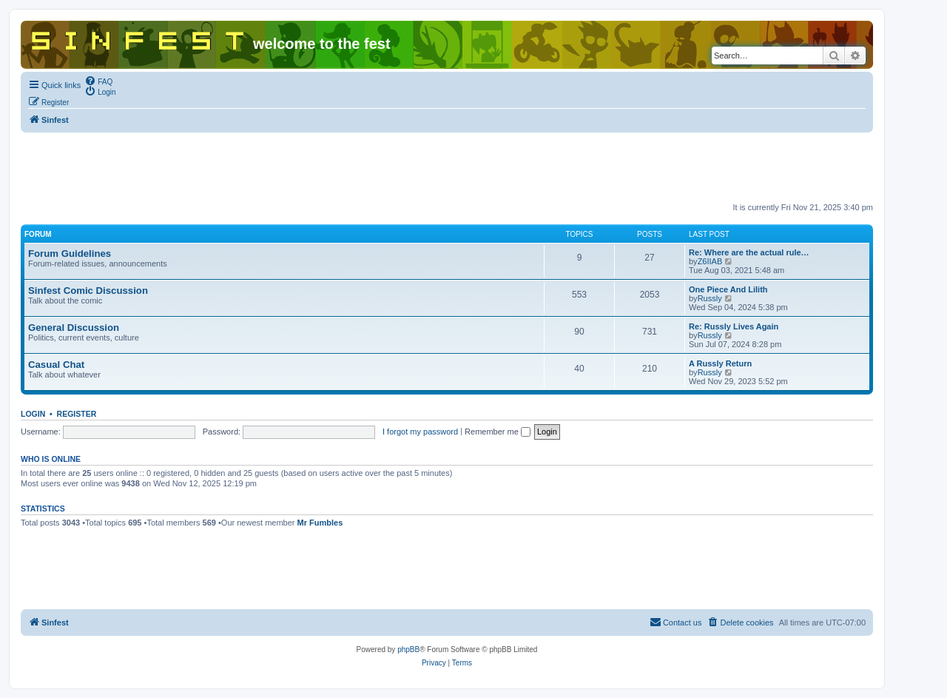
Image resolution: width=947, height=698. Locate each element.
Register (77, 413)
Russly (710, 298)
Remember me (497, 431)
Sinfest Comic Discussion (88, 290)
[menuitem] (98, 80)
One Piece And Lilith (728, 289)
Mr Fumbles (320, 522)
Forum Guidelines (69, 253)
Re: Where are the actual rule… (749, 252)
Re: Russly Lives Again (733, 326)
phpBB (408, 649)
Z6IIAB (710, 261)
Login (33, 413)
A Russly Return (720, 363)
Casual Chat (56, 364)
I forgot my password (420, 431)
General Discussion (73, 327)
